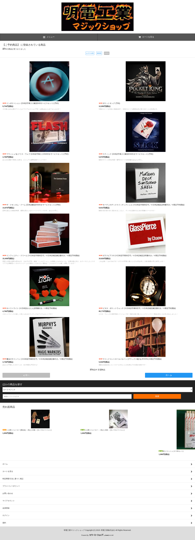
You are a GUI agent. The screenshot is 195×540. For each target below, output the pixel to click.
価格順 (99, 53)
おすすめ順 (90, 53)
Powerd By (97, 535)
